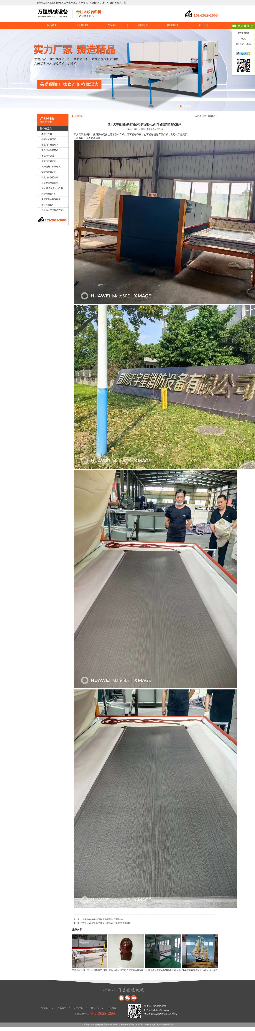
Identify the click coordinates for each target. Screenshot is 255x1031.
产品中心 (112, 25)
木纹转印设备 (47, 156)
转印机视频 (173, 25)
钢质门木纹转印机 (49, 145)
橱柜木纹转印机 (48, 139)
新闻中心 (143, 25)
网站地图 (111, 1008)
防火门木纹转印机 (49, 177)
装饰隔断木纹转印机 (51, 166)
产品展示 (62, 1008)
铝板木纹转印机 (48, 161)
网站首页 (52, 25)
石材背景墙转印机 (49, 183)
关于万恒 (203, 25)
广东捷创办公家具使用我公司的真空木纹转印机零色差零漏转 (105, 923)
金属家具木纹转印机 (51, 199)
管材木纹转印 (47, 205)
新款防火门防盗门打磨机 (53, 210)
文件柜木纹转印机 (49, 150)
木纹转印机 (82, 25)
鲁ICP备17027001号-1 (144, 1025)
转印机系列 (46, 128)
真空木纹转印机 (48, 194)
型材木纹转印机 (48, 172)
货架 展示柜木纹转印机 (52, 188)
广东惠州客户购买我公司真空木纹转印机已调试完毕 (102, 919)
